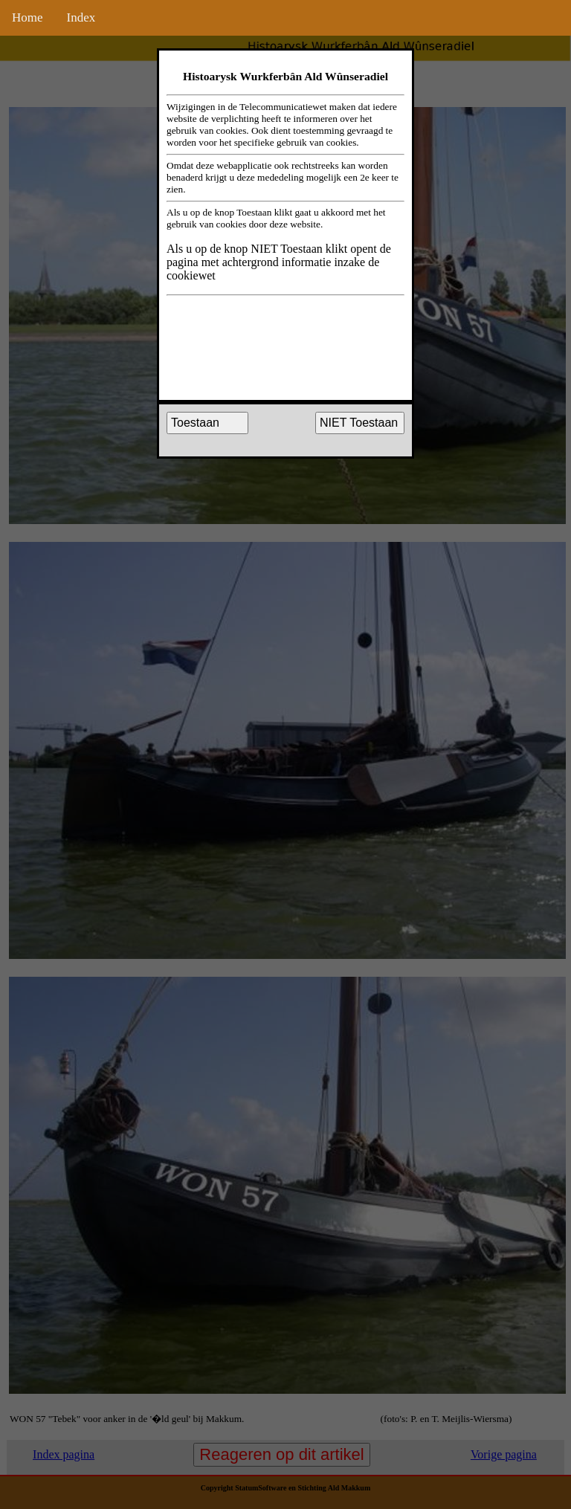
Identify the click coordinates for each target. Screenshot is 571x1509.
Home (27, 17)
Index (81, 17)
